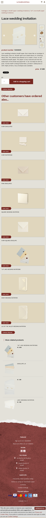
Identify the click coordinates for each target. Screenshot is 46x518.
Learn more (6, 123)
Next (34, 36)
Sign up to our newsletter (23, 441)
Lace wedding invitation (25, 400)
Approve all (40, 508)
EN (25, 501)
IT (27, 501)
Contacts (23, 484)
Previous (4, 36)
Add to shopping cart (21, 81)
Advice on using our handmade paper (23, 481)
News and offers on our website (23, 443)
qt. (2, 77)
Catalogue (4, 10)
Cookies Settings (13, 516)
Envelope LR (21, 363)
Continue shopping (7, 89)
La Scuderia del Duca (23, 2)
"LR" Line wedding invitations (27, 345)
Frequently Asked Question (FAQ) (23, 478)
